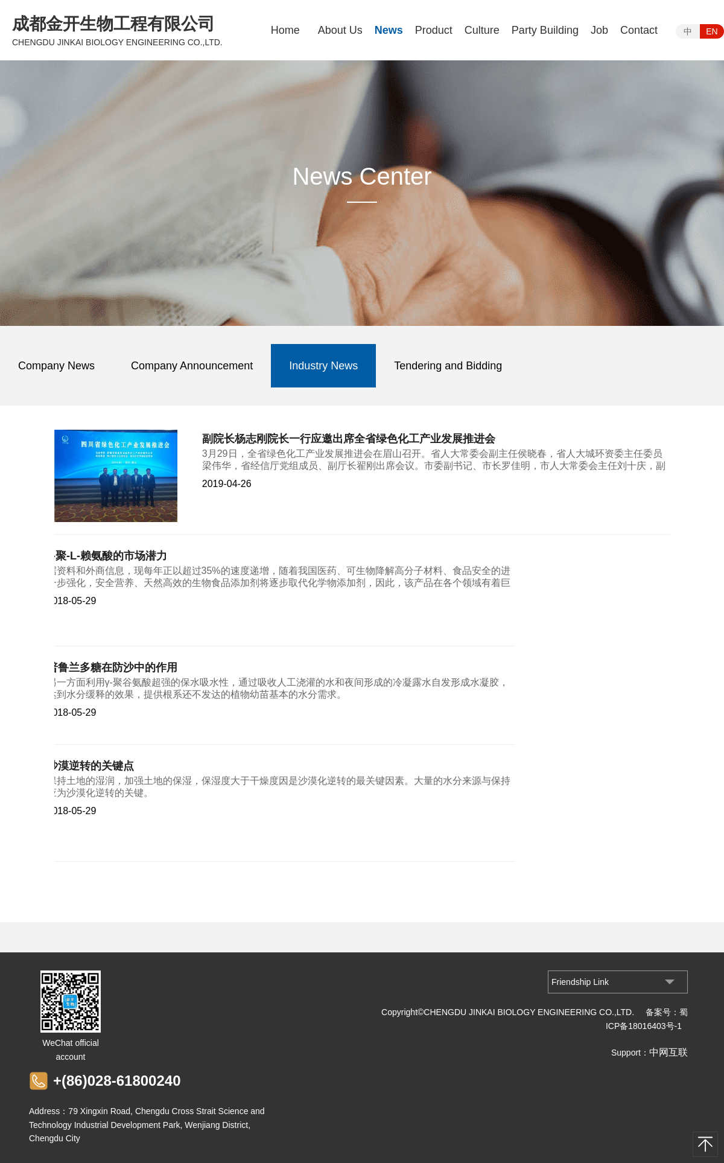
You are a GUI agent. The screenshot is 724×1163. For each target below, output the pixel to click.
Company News (56, 366)
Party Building (545, 30)
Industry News (323, 366)
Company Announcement (192, 366)
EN (711, 31)
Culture (482, 30)
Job (599, 30)
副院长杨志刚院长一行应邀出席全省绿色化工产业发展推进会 (348, 439)
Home (285, 30)
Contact (639, 30)
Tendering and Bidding (448, 366)
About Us (340, 30)
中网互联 (668, 1052)
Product (434, 30)
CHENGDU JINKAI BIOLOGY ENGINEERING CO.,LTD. (117, 42)
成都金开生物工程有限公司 (113, 23)
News (389, 30)
